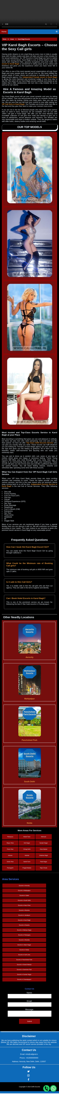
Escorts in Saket (24, 895)
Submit (29, 1022)
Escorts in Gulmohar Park (24, 969)
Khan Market (43, 849)
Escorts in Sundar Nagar (24, 974)
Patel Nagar (43, 861)
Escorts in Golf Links (24, 955)
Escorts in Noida (24, 950)
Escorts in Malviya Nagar (24, 930)
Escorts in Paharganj (24, 935)
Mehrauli (43, 837)
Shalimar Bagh (43, 855)
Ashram (10, 855)
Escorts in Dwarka (24, 925)
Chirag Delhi (26, 849)
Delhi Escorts (35, 1087)
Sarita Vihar (10, 861)
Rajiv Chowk (43, 868)
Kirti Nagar (27, 843)
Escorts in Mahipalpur (24, 890)
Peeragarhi (10, 868)
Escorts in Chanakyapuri (24, 979)
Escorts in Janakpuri (24, 915)
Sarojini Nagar (43, 843)
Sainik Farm (26, 861)
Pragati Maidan (27, 868)
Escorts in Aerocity (24, 885)
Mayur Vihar (10, 843)
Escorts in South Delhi (24, 900)
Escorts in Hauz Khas (24, 905)
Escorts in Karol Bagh (24, 920)
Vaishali (27, 855)
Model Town (26, 837)
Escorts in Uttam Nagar (24, 945)
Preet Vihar (10, 849)
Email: (29, 1001)
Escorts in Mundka (24, 940)
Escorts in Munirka (24, 910)
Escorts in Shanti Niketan (24, 964)
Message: (29, 1009)
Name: (29, 993)
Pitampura (10, 837)
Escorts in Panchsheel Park (24, 959)
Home (4, 32)
